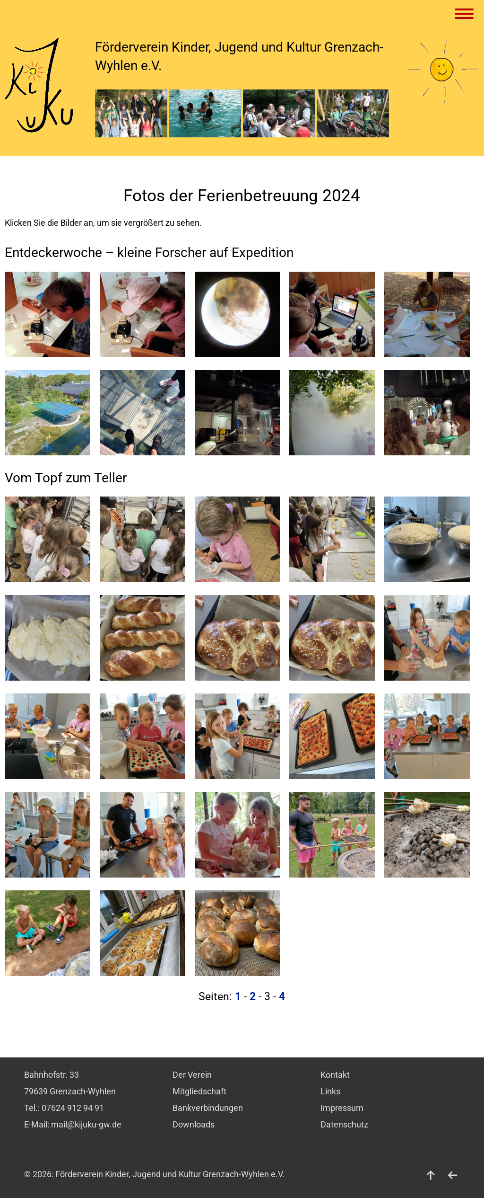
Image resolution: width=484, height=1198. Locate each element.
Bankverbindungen (208, 1108)
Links (330, 1091)
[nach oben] (431, 1174)
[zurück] (453, 1174)
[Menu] (466, 14)
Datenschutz (344, 1124)
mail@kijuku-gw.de (86, 1124)
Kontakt (335, 1075)
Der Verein (192, 1075)
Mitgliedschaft (199, 1091)
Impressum (341, 1108)
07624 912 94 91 (73, 1108)
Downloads (194, 1124)
